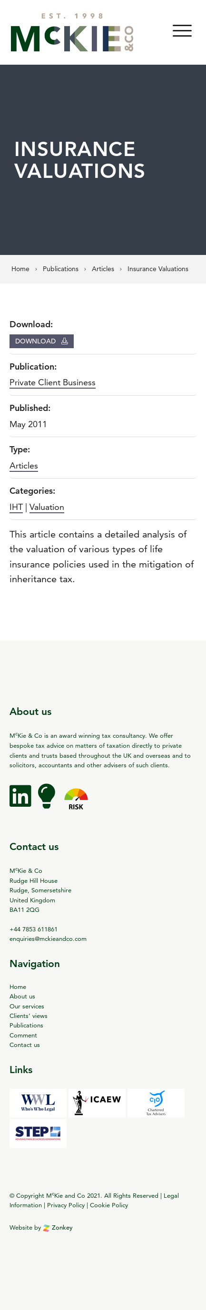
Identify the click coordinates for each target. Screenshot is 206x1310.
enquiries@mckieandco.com (48, 938)
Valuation (46, 506)
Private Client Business (53, 382)
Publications (26, 1025)
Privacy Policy (66, 1205)
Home (18, 986)
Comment (23, 1035)
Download (41, 341)
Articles (24, 465)
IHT (16, 506)
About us (22, 996)
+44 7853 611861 (34, 929)
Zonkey (58, 1227)
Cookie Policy (109, 1205)
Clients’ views (29, 1015)
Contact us (25, 1044)
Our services (27, 1006)
